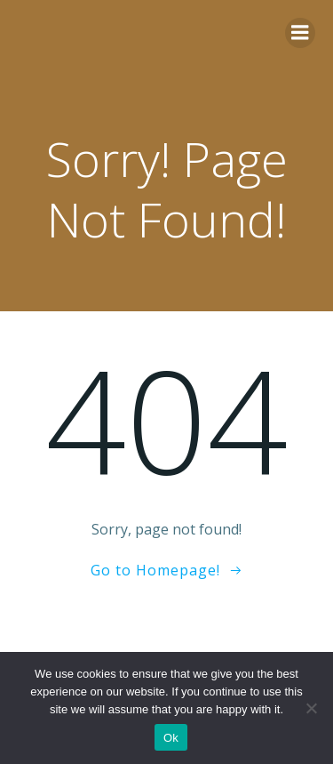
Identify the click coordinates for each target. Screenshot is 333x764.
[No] (311, 708)
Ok (170, 737)
